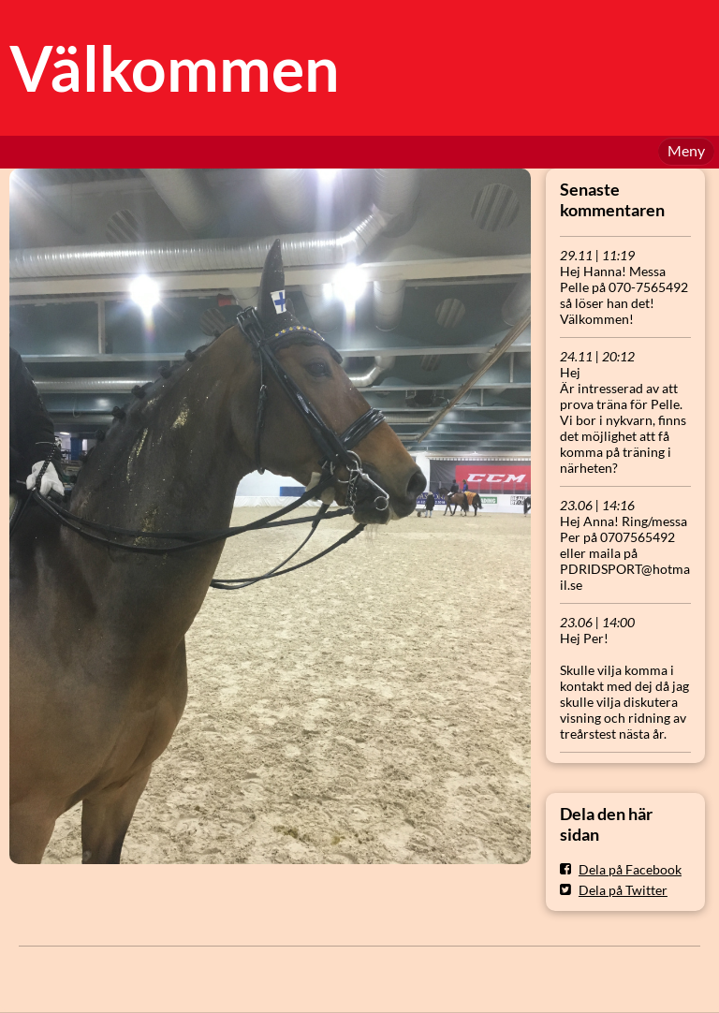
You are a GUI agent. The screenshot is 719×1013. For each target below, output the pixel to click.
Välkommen (174, 68)
